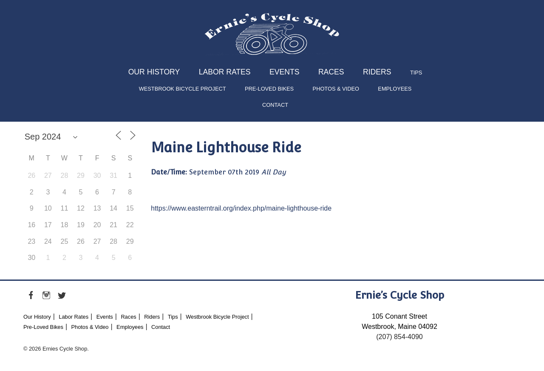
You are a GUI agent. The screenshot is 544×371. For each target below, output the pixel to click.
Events (284, 72)
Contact (275, 105)
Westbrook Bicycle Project (182, 89)
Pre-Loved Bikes (269, 89)
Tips (416, 72)
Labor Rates (225, 72)
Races (331, 72)
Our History (154, 72)
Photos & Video (336, 89)
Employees (394, 89)
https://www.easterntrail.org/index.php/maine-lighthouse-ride (241, 208)
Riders (377, 72)
